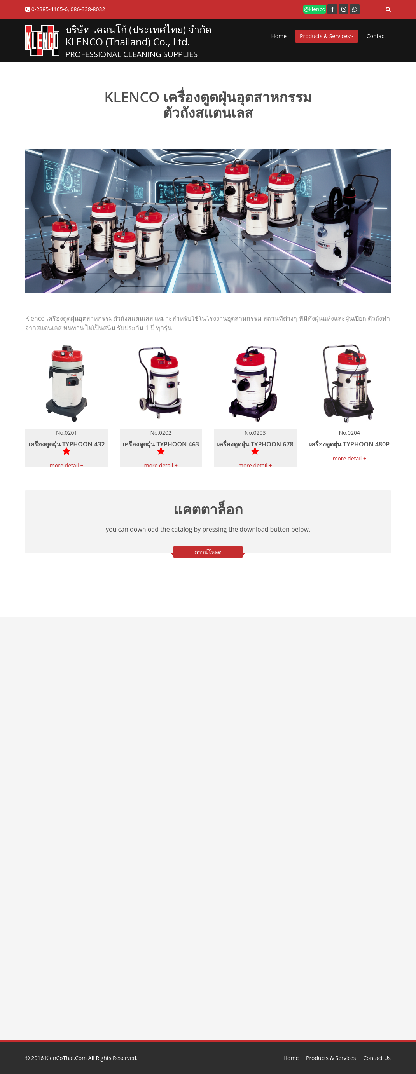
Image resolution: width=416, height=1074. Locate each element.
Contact (376, 36)
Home (279, 36)
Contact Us (377, 1058)
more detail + (67, 465)
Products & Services (326, 36)
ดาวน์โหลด (208, 552)
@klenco (314, 9)
